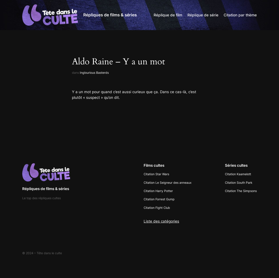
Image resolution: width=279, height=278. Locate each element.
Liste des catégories (161, 221)
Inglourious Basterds (94, 72)
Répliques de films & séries (110, 14)
